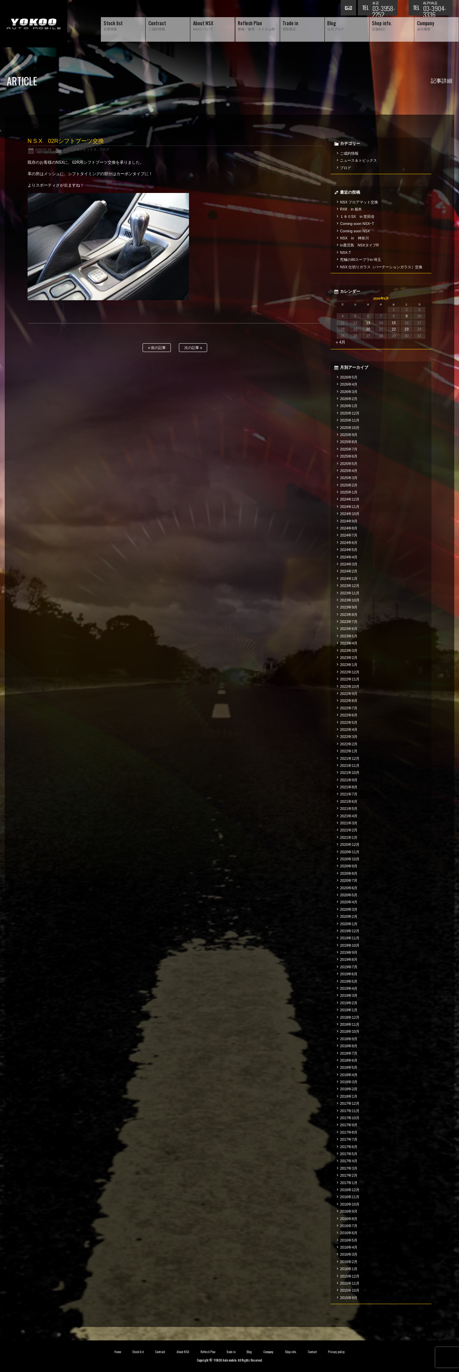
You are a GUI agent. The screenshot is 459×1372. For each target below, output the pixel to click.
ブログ (104, 149)
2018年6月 (348, 1060)
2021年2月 (348, 830)
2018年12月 (349, 1017)
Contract (160, 1351)
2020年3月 (348, 909)
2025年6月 (348, 456)
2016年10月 (349, 1204)
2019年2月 (348, 1003)
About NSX (183, 1351)
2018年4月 (348, 1075)
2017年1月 (348, 1183)
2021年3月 (348, 823)
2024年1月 (348, 579)
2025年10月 (349, 428)
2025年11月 (349, 420)
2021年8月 (348, 787)
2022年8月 (348, 701)
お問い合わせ (349, 8)
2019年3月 (348, 995)
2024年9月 (348, 521)
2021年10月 (349, 773)
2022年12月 (349, 672)
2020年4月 (348, 902)
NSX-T (345, 252)
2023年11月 (349, 593)
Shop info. (291, 1351)
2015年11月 (349, 1283)
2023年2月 (348, 658)
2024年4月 (348, 557)
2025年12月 (349, 413)
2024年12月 (349, 499)
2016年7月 (348, 1226)
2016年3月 (348, 1254)
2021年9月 (348, 780)
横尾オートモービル (33, 23)
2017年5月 (348, 1154)
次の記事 (193, 348)
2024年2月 (348, 571)
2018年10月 (349, 1031)
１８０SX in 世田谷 (357, 216)
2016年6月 (348, 1233)
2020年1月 (348, 924)
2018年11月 (349, 1024)
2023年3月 (348, 651)
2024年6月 (348, 543)
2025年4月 (348, 471)
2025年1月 (348, 492)
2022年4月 (348, 730)
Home (117, 1351)
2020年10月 (349, 859)
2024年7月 (348, 535)
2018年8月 (348, 1046)
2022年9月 (348, 694)
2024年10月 (349, 514)
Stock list (138, 1351)
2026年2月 (348, 399)
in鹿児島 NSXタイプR (359, 245)
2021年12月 (349, 758)
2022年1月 (348, 751)
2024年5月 (348, 550)
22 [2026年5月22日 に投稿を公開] (394, 329)
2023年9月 (348, 607)
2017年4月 (348, 1161)
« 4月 (341, 342)
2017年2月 (348, 1175)
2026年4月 (348, 384)
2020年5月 (348, 895)
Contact (312, 1351)
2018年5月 (348, 1067)
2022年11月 (349, 679)
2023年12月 (349, 586)
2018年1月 (348, 1096)
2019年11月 (349, 938)
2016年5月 (348, 1240)
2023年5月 (348, 636)
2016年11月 (349, 1197)
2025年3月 (348, 478)
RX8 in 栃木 (351, 209)
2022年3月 (348, 737)
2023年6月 (348, 629)
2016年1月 (348, 1269)
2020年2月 (348, 916)
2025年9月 (348, 435)
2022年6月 (348, 715)
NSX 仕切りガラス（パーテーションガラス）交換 (381, 267)
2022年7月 (348, 708)
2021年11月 (349, 765)
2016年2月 (348, 1262)
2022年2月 (348, 744)
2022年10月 (349, 686)
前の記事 (157, 348)
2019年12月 (349, 931)
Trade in (230, 1351)
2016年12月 (349, 1190)
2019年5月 (348, 981)
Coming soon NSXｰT (357, 224)
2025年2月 (348, 485)
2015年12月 (349, 1276)
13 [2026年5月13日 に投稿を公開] (368, 323)
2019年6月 (348, 974)
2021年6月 (348, 801)
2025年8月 (348, 442)
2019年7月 (348, 967)
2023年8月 (348, 615)
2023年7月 (348, 622)
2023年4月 (348, 643)
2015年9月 (348, 1298)
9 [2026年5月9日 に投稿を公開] (407, 316)
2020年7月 (348, 880)
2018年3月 (348, 1082)
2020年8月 (348, 873)
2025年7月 (348, 449)
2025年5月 (348, 464)
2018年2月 (348, 1089)
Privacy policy (336, 1351)
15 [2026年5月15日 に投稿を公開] (394, 323)
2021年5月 (348, 809)
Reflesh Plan (207, 1351)
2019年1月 (348, 1010)
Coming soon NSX (355, 231)
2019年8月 (348, 959)
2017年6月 (348, 1147)
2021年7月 (348, 794)
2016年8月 (348, 1219)
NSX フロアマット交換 (359, 202)
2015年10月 (349, 1290)
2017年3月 (348, 1168)
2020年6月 (348, 888)
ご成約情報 (349, 153)
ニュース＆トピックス (80, 149)
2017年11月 (349, 1111)
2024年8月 (348, 528)
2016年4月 (348, 1247)
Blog (249, 1351)
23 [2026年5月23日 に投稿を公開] (407, 329)
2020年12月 (349, 844)
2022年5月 (348, 722)
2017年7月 (348, 1139)
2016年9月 (348, 1211)
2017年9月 (348, 1125)
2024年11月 (349, 507)
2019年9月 (348, 952)
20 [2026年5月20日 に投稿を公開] (368, 329)
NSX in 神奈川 (354, 238)
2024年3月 (348, 564)
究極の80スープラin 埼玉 (360, 260)
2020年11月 (349, 852)
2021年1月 (348, 837)
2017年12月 (349, 1103)
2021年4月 (348, 816)
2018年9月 (348, 1039)
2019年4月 (348, 988)
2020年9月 (348, 866)
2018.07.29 (43, 149)
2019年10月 (349, 945)
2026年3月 (348, 392)
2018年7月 (348, 1053)
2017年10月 (349, 1118)
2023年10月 (349, 600)
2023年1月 (348, 665)
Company (268, 1351)
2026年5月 (348, 377)
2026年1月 (348, 406)
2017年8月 (348, 1132)
